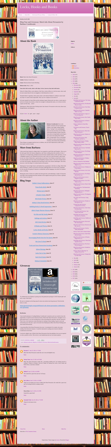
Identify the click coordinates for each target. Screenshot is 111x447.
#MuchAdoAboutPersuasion (53, 342)
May (75, 258)
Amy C (75, 66)
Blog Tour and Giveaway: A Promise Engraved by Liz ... (81, 238)
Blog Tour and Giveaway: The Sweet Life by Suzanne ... (82, 244)
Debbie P (26, 371)
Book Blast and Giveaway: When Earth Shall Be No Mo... (82, 241)
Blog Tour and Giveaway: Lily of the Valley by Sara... (82, 181)
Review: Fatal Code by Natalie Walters (82, 231)
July (75, 96)
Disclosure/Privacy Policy (38, 15)
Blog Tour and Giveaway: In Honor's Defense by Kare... (82, 121)
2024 (74, 79)
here (26, 114)
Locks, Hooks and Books (38, 7)
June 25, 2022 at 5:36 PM (35, 380)
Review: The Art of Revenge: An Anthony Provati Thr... (81, 251)
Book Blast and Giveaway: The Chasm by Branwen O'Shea (82, 101)
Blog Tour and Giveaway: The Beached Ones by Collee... (82, 104)
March (75, 262)
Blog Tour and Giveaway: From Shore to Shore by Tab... (82, 107)
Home (20, 15)
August (75, 94)
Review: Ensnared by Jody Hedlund (81, 161)
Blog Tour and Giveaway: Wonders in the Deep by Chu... (82, 201)
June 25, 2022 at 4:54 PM (33, 371)
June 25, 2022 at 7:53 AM (35, 350)
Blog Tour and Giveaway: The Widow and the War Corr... (82, 174)
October (76, 89)
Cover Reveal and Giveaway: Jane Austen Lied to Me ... (81, 212)
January (75, 266)
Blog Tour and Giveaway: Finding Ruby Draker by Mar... (81, 141)
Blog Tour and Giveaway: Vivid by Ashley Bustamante (81, 229)
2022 (74, 83)
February (76, 264)
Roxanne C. (26, 350)
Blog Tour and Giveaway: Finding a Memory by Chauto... (81, 158)
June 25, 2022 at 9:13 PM (35, 391)
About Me (27, 15)
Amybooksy (76, 68)
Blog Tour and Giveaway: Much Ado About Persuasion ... (82, 131)
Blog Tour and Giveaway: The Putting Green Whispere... (82, 152)
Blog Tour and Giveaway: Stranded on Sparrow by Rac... (82, 248)
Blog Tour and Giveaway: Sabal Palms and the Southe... (82, 234)
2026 (74, 74)
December (76, 85)
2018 (74, 276)
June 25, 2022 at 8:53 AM (36, 359)
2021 (74, 269)
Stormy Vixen (27, 359)
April (75, 260)
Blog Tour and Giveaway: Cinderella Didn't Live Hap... (81, 111)
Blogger (67, 440)
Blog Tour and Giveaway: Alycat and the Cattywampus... (82, 222)
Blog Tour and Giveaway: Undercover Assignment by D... (82, 155)
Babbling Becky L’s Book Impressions (41, 206)
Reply (25, 354)
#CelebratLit (39, 342)
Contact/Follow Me (52, 15)
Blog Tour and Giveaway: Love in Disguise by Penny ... (81, 178)
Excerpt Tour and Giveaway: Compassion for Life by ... (80, 205)
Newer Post (22, 429)
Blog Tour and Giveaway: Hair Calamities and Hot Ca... (80, 138)
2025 (74, 76)
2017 (74, 278)
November (76, 87)
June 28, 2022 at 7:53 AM (37, 400)
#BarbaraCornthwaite (28, 342)
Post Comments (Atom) (31, 431)
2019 (74, 274)
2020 (74, 271)
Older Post (63, 429)
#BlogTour (35, 342)
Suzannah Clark (27, 400)
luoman (58, 440)
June (75, 98)
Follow (72, 43)
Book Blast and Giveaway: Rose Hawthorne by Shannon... (81, 215)
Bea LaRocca (27, 380)
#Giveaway (45, 342)
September (76, 91)
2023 (74, 81)
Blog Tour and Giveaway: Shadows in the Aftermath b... (82, 135)
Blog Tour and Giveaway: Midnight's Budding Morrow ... (82, 191)
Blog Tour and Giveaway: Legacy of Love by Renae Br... (81, 114)
